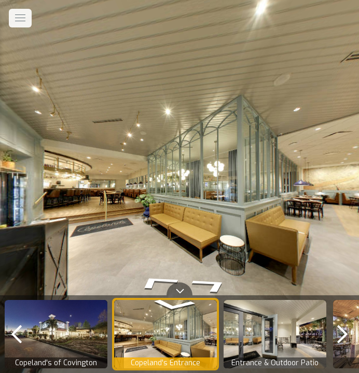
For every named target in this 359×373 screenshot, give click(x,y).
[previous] (16, 334)
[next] (342, 334)
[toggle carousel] (179, 288)
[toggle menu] (20, 18)
